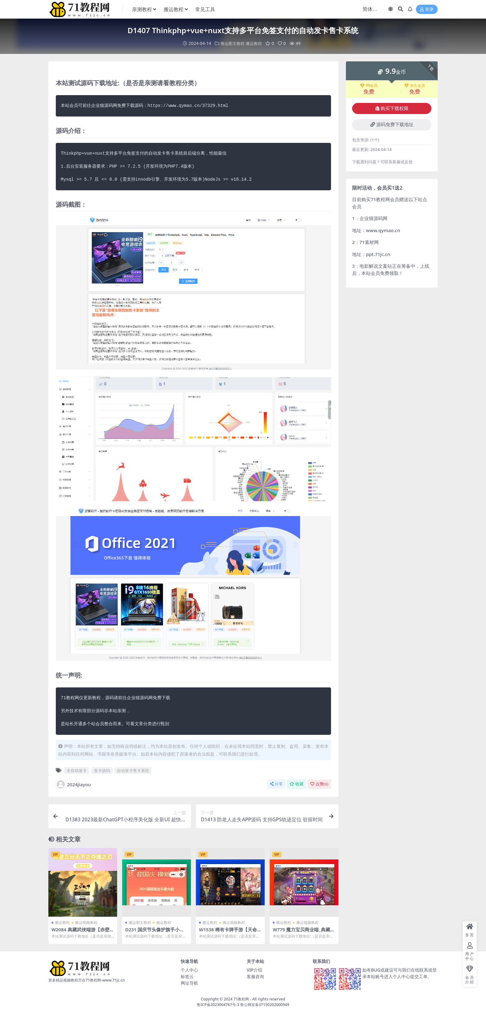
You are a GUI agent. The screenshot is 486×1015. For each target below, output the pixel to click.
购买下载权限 (392, 108)
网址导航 (189, 983)
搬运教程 (254, 43)
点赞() (319, 784)
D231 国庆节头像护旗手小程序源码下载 (154, 932)
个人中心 (189, 970)
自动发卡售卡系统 (133, 770)
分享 (276, 784)
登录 (427, 9)
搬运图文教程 (232, 43)
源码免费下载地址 (391, 124)
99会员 (369, 85)
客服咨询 (255, 976)
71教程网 (241, 998)
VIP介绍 (254, 970)
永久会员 (414, 85)
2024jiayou (73, 784)
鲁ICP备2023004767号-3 (218, 1004)
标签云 (187, 976)
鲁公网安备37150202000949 (264, 1004)
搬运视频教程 (86, 922)
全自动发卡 (77, 770)
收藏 (296, 784)
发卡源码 (102, 770)
